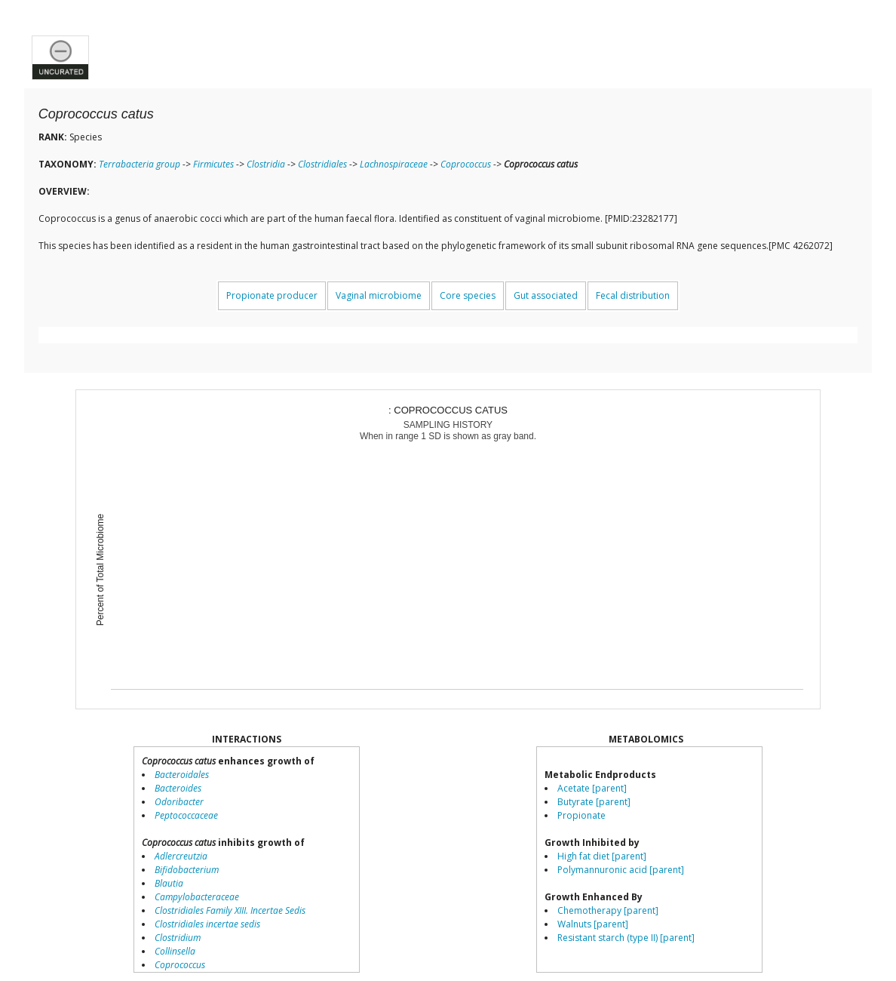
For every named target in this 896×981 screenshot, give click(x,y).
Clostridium (178, 937)
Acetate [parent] (592, 788)
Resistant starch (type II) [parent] (626, 937)
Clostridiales (322, 164)
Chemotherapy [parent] (607, 910)
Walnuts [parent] (592, 924)
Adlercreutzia (181, 856)
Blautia (169, 883)
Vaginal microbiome (379, 295)
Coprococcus (465, 164)
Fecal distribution (633, 295)
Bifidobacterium (187, 869)
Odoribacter (179, 801)
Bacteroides (178, 788)
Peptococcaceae (186, 815)
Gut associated (546, 295)
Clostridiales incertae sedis (207, 924)
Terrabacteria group (139, 164)
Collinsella (175, 951)
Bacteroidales (182, 774)
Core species (468, 295)
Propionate (581, 815)
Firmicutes (213, 164)
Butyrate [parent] (594, 801)
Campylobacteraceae (197, 896)
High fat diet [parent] (601, 856)
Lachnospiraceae (394, 164)
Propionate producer (272, 295)
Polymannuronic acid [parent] (620, 869)
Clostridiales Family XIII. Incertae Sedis (230, 910)
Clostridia (266, 164)
